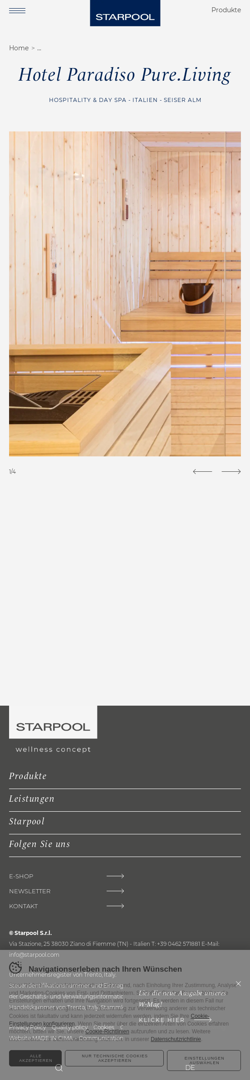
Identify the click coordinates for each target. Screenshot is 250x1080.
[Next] (231, 472)
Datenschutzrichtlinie (176, 1039)
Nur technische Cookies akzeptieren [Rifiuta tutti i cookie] (115, 1058)
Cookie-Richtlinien (107, 1031)
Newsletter (29, 891)
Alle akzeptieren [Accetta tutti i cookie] (36, 1058)
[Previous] (202, 472)
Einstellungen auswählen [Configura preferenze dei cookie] (205, 1060)
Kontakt (23, 906)
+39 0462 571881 (178, 943)
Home (19, 48)
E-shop (21, 876)
